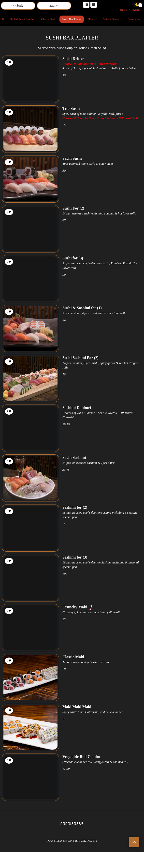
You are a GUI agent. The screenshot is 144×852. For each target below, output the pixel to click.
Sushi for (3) (72, 258)
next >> (53, 5)
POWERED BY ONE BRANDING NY (72, 840)
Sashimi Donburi (76, 408)
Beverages (134, 19)
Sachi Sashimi (74, 457)
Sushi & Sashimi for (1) (82, 308)
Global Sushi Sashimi (22, 19)
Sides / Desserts (112, 19)
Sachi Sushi (72, 158)
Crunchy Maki (74, 607)
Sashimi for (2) (74, 507)
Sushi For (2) (73, 208)
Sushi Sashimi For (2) (80, 358)
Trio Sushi (71, 108)
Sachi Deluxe (73, 59)
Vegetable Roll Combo (81, 757)
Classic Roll (48, 19)
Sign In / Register (130, 9)
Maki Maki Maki (76, 707)
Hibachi (92, 19)
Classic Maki (73, 657)
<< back (18, 5)
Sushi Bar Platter (72, 19)
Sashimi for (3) (74, 557)
